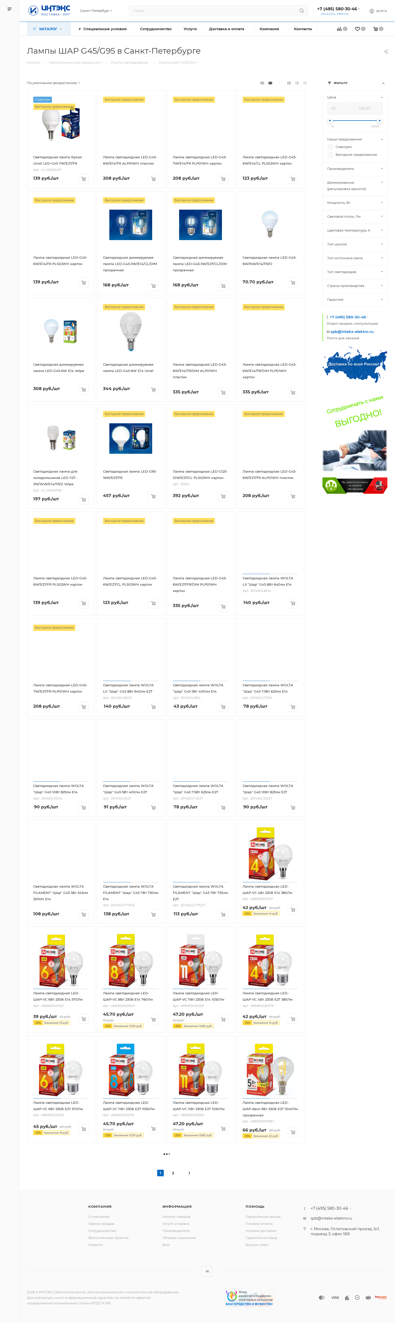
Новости (95, 1245)
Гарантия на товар (261, 1238)
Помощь (255, 1206)
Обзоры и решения (179, 1238)
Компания (100, 1206)
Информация (177, 1206)
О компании (99, 1217)
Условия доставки (261, 1231)
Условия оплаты (259, 1224)
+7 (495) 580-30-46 (337, 9)
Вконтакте (207, 1271)
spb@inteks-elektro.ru (352, 331)
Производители (176, 1231)
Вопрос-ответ (257, 1245)
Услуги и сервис (176, 1224)
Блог (166, 1245)
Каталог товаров (176, 1217)
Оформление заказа (263, 1217)
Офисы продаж (101, 1224)
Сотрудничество (102, 1231)
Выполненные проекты (108, 1238)
